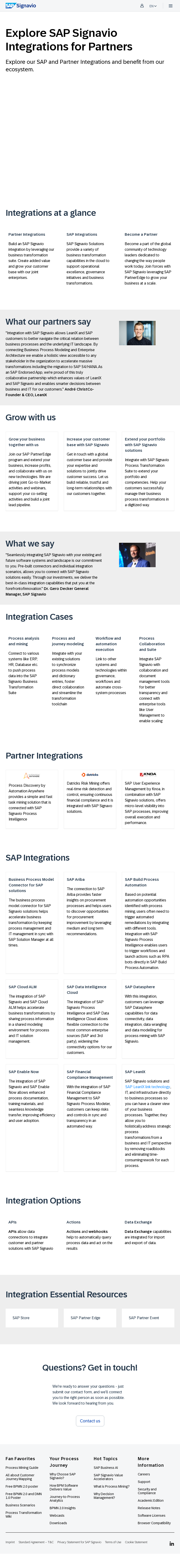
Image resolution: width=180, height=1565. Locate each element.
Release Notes (149, 1508)
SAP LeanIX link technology (147, 1087)
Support (144, 1482)
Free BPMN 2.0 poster (22, 1486)
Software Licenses (151, 1515)
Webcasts (57, 1515)
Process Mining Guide (22, 1468)
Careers (144, 1474)
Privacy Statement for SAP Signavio (79, 1542)
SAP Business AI (106, 1468)
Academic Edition (151, 1500)
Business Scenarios (20, 1505)
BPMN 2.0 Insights (63, 1508)
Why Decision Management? (104, 1496)
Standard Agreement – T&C (36, 1542)
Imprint (10, 1542)
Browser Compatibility (154, 1523)
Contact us (90, 1421)
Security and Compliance (147, 1491)
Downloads (58, 1523)
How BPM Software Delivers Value (64, 1487)
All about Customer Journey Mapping (20, 1477)
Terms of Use (113, 1542)
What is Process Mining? (112, 1486)
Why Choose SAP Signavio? (63, 1476)
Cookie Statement (136, 1542)
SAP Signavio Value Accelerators (108, 1477)
